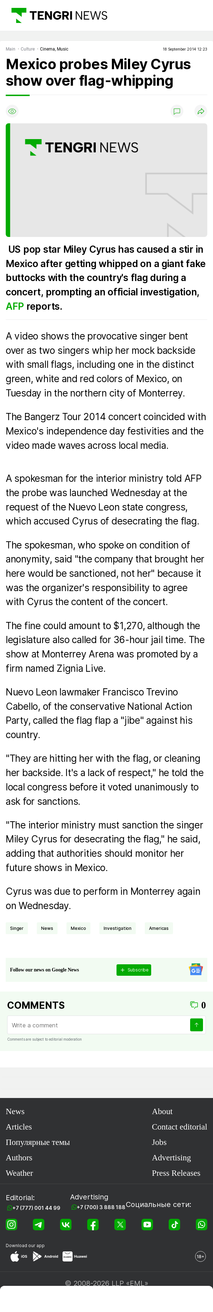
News (15, 1111)
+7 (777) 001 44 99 (36, 1208)
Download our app (25, 1245)
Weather (19, 1173)
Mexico (78, 928)
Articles (19, 1126)
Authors (19, 1157)
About (162, 1111)
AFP (16, 306)
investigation (118, 928)
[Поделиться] (200, 111)
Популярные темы (38, 1142)
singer (17, 928)
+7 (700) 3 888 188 (101, 1207)
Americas (159, 928)
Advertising (171, 1157)
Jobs (159, 1142)
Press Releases (176, 1173)
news (47, 928)
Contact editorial (179, 1126)
